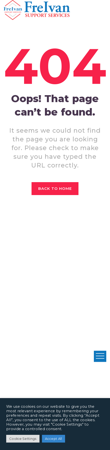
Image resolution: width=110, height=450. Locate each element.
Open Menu (100, 356)
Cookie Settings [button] (23, 439)
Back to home (55, 188)
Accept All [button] (53, 439)
